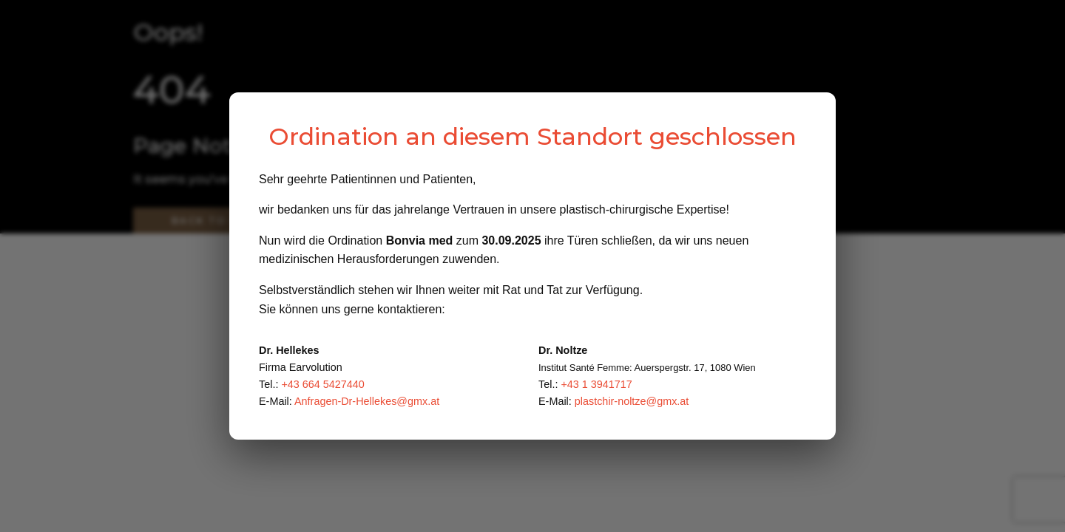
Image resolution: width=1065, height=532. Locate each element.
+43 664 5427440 (322, 384)
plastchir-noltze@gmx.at (632, 401)
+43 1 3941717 (596, 384)
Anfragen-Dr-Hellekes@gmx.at (366, 401)
